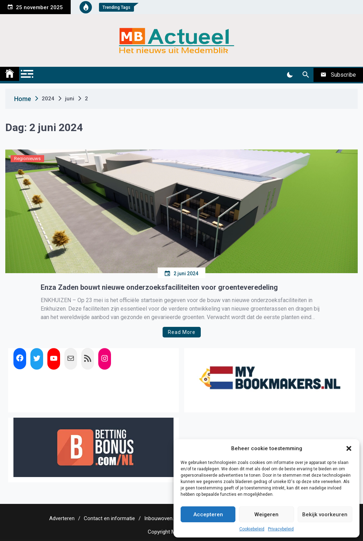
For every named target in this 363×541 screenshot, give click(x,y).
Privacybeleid (281, 529)
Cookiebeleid (251, 529)
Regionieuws (27, 158)
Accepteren (208, 514)
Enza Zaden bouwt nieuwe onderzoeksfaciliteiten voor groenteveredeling (159, 287)
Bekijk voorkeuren (324, 514)
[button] (348, 448)
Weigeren (266, 514)
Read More (181, 332)
